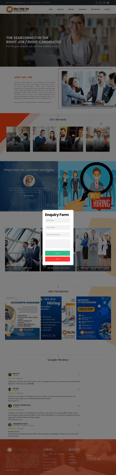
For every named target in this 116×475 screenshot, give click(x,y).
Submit (57, 253)
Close (57, 259)
